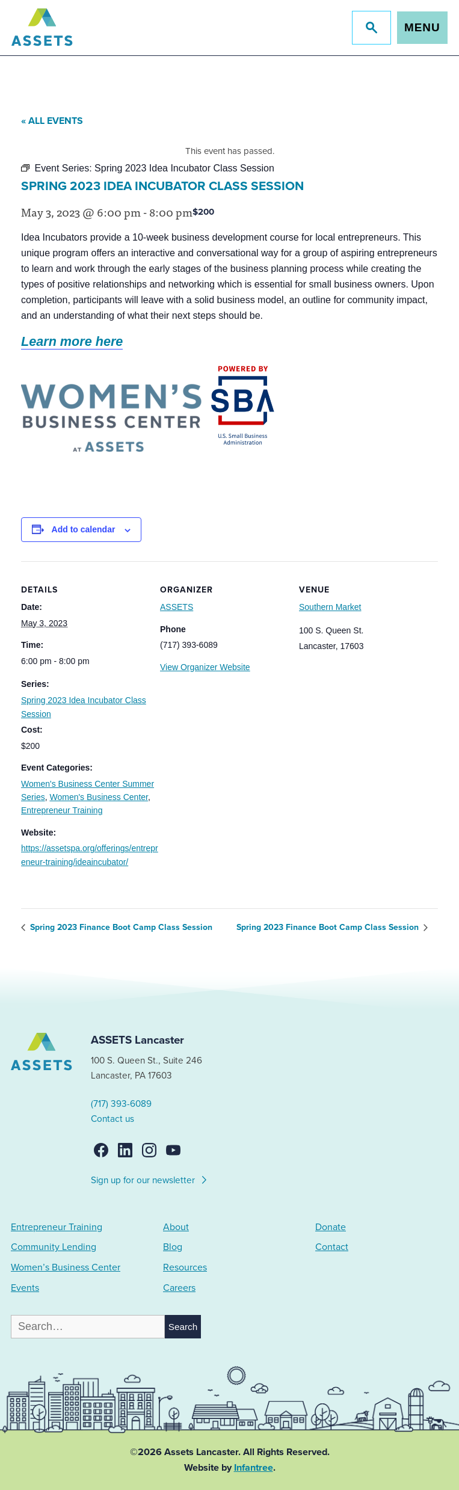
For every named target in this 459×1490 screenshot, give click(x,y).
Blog (172, 1247)
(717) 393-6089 (121, 1103)
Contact (331, 1247)
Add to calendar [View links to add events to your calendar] (84, 529)
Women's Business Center (98, 797)
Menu (422, 27)
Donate (330, 1227)
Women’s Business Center (65, 1267)
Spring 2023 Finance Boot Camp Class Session (120, 927)
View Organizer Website (205, 667)
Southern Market (330, 607)
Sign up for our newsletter (149, 1178)
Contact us (112, 1118)
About (176, 1227)
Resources (185, 1267)
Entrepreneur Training (61, 810)
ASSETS (176, 607)
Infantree (253, 1468)
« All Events (52, 121)
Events (25, 1288)
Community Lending (53, 1247)
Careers (179, 1288)
